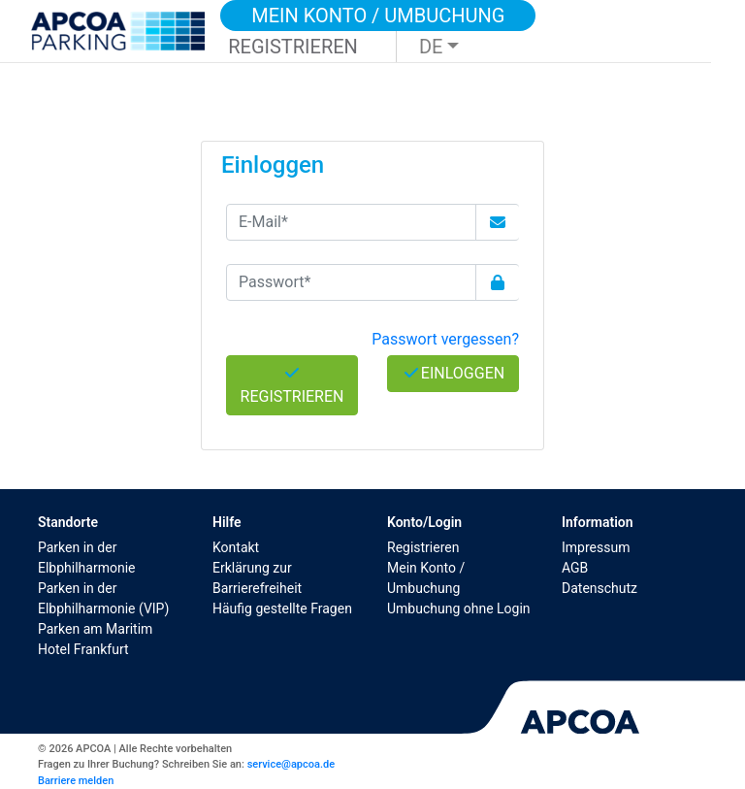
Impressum (596, 547)
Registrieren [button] (293, 46)
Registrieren (423, 547)
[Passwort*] (351, 282)
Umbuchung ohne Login (459, 608)
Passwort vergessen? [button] (445, 339)
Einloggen (453, 373)
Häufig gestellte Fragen (282, 608)
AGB (575, 567)
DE (431, 46)
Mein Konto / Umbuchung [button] (377, 15)
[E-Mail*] (351, 222)
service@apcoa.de (291, 764)
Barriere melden (75, 780)
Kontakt (235, 547)
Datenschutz (599, 588)
